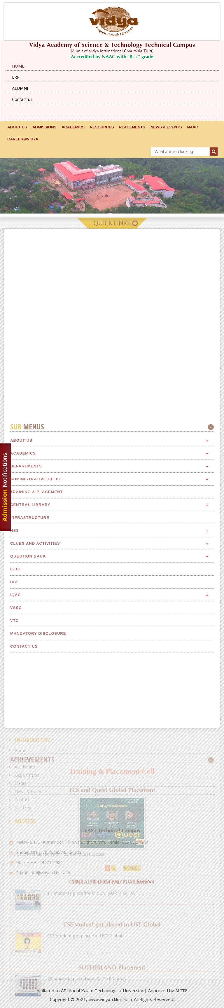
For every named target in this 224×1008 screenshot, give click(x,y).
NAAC (192, 127)
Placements (132, 127)
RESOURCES (102, 127)
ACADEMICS (73, 127)
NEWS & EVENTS (166, 127)
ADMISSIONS (44, 127)
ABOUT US (17, 127)
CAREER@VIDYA (22, 139)
